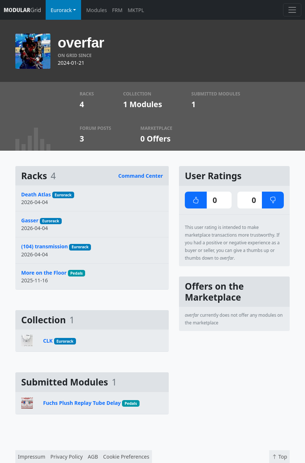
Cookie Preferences (126, 456)
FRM (117, 10)
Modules (96, 10)
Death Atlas (36, 194)
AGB (93, 456)
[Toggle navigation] (292, 9)
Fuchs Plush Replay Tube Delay (82, 402)
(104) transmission (44, 246)
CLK (48, 340)
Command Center (140, 175)
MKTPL (135, 10)
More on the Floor (43, 272)
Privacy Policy (66, 456)
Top (279, 456)
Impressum (31, 456)
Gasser (29, 220)
